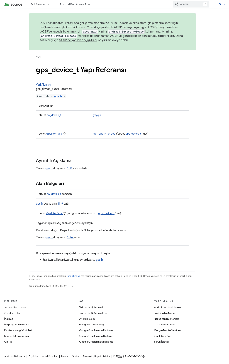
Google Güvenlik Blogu (92, 324)
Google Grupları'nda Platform (96, 330)
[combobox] (191, 4)
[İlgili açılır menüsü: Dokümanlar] (50, 4)
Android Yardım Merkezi (168, 307)
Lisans (64, 356)
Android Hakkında (14, 356)
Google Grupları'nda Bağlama (96, 341)
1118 (70, 168)
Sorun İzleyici (161, 341)
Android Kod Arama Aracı (75, 4)
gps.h (59, 96)
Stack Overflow (163, 336)
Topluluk (33, 356)
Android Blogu (87, 318)
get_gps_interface (104, 133)
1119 (61, 203)
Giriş (222, 4)
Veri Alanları (43, 84)
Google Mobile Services (167, 330)
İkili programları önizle (16, 324)
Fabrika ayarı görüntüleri (18, 330)
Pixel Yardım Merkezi (165, 313)
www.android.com (164, 324)
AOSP (39, 56)
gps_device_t (134, 133)
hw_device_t (54, 115)
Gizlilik (75, 356)
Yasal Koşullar (50, 356)
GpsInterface (54, 133)
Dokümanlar (38, 4)
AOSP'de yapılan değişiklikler (78, 40)
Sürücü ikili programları (17, 336)
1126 (70, 237)
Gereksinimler (12, 313)
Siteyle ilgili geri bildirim (96, 356)
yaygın (97, 115)
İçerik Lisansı (73, 276)
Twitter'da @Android (91, 307)
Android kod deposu (15, 307)
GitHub (8, 341)
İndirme (8, 318)
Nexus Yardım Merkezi (166, 318)
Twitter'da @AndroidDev (93, 313)
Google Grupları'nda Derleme (96, 336)
